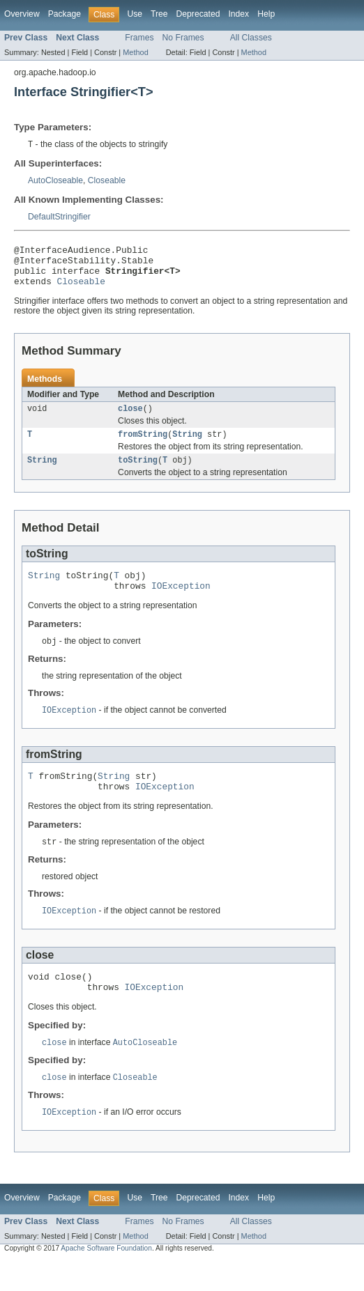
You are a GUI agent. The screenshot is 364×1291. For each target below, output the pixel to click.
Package (64, 14)
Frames (139, 37)
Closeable (107, 181)
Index (238, 14)
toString (138, 473)
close (130, 418)
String (187, 445)
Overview (22, 14)
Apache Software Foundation (106, 1279)
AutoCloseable (55, 181)
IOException (181, 602)
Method (135, 52)
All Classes (251, 37)
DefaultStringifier (59, 217)
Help (266, 14)
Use (134, 14)
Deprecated (198, 14)
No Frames (183, 37)
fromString (142, 445)
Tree (159, 14)
